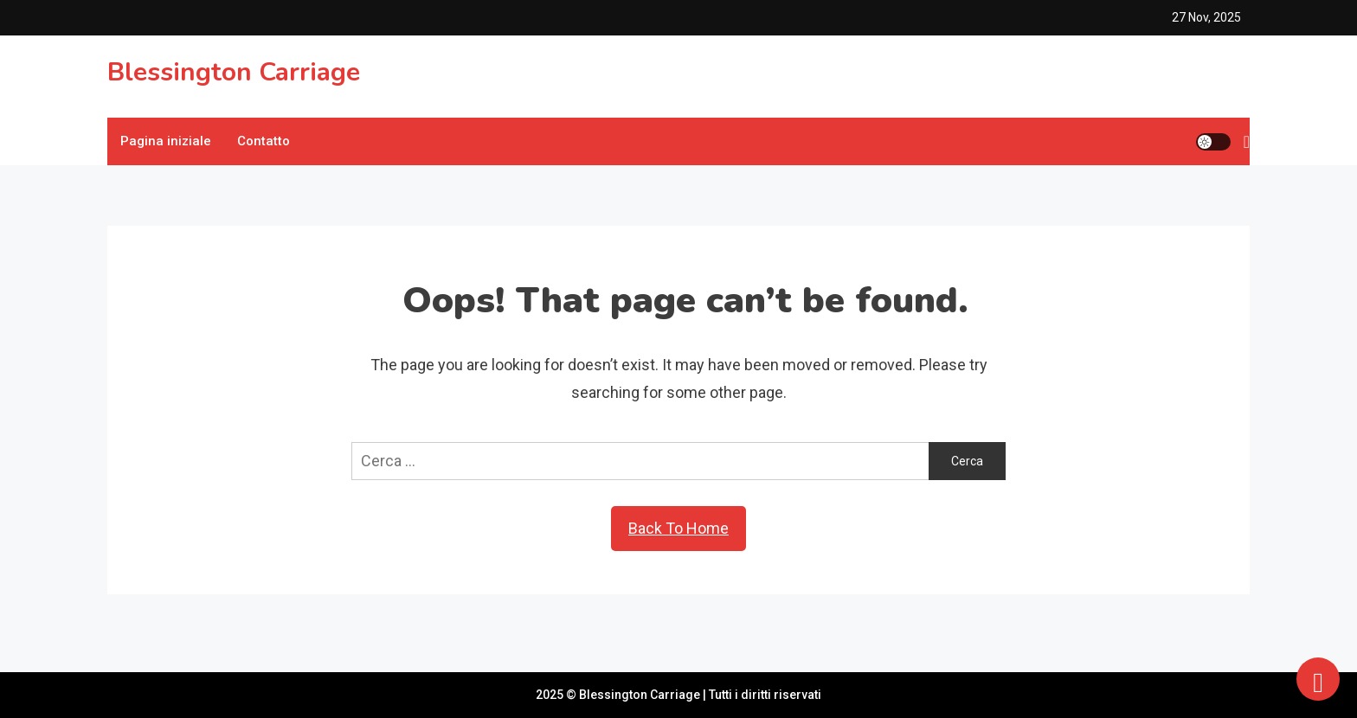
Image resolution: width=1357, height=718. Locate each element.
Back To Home (678, 528)
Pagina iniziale (165, 141)
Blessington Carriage (233, 72)
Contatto (263, 141)
